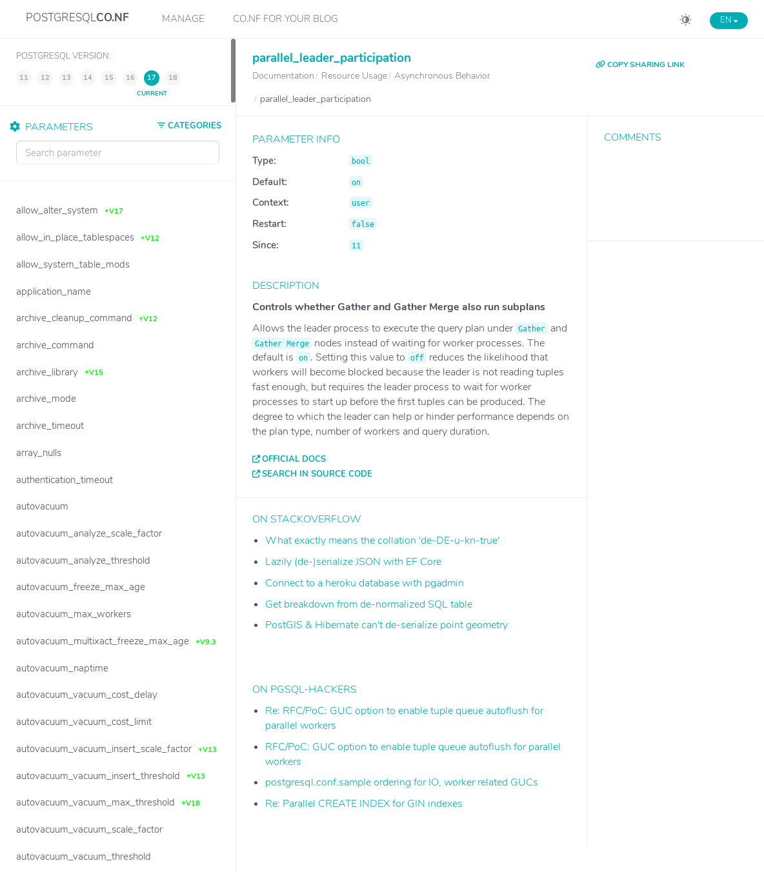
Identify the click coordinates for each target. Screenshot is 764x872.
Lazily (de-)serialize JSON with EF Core (353, 562)
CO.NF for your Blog (285, 18)
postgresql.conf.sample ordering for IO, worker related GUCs (401, 782)
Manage (183, 18)
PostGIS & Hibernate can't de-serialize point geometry (386, 625)
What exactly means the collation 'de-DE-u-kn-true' (382, 540)
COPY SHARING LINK (640, 64)
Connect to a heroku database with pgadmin (364, 583)
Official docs (294, 459)
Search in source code (317, 474)
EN (729, 20)
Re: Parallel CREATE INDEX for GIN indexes (364, 804)
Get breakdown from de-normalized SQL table (368, 604)
